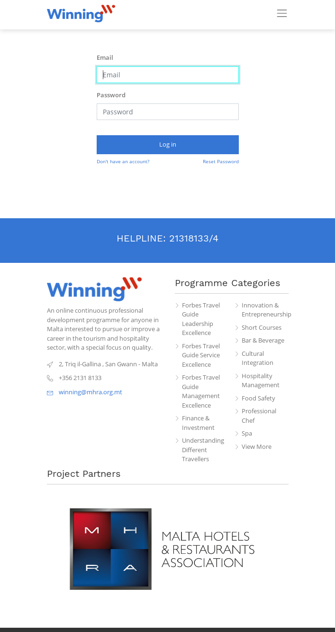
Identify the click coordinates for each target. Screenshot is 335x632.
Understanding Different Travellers (203, 449)
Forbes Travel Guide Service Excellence (201, 355)
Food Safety (258, 398)
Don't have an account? (123, 161)
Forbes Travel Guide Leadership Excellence (201, 319)
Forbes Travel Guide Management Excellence (201, 391)
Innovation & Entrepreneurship (265, 310)
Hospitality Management (261, 381)
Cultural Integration (257, 358)
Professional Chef (259, 416)
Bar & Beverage (263, 340)
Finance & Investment (198, 423)
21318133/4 (193, 238)
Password (111, 95)
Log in (167, 144)
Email (105, 57)
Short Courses (261, 327)
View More (257, 446)
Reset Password (221, 161)
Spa (247, 433)
